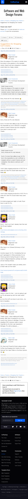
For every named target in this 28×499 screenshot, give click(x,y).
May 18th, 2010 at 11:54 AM (7, 280)
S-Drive (3, 454)
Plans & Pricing (5, 465)
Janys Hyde (11, 215)
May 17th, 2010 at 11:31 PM (7, 183)
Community (18, 451)
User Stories (18, 465)
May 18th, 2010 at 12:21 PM (7, 306)
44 (8, 48)
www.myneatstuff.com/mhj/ (7, 71)
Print (11, 37)
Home (2, 20)
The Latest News (5, 440)
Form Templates (5, 478)
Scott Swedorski (13, 79)
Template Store (5, 470)
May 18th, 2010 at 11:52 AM (7, 237)
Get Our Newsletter (6, 443)
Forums (7, 20)
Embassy (17, 459)
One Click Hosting (5, 457)
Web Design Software (6, 489)
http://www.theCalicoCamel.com (8, 364)
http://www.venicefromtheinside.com (9, 234)
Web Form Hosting (6, 462)
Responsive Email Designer (13, 102)
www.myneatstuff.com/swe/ (7, 72)
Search (4, 37)
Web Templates (5, 473)
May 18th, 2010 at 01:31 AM (7, 211)
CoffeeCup (4, 434)
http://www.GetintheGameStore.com (9, 363)
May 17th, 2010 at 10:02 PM (8, 109)
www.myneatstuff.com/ (6, 69)
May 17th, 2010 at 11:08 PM (7, 139)
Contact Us (4, 446)
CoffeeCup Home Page (13, 486)
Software (17, 434)
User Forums (18, 462)
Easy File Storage (5, 459)
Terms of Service (14, 496)
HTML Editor (4, 405)
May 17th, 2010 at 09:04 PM (8, 51)
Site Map (8, 492)
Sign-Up (20, 420)
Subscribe (18, 37)
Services (3, 451)
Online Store (23, 486)
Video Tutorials (18, 457)
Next (17, 48)
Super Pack (18, 443)
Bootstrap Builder (14, 104)
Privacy (3, 492)
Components (4, 481)
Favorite (4, 40)
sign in (6, 29)
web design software (10, 407)
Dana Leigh (11, 338)
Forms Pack (18, 440)
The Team (4, 437)
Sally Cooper (11, 55)
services (20, 407)
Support (17, 454)
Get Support (14, 489)
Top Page (4, 486)
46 (13, 48)
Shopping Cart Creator (17, 20)
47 (15, 48)
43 (6, 48)
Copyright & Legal (23, 489)
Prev (3, 48)
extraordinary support (15, 410)
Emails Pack (18, 437)
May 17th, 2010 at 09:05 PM (8, 75)
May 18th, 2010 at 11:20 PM (7, 334)
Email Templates (5, 476)
